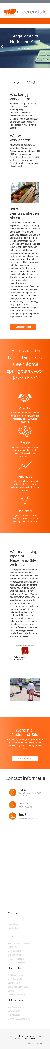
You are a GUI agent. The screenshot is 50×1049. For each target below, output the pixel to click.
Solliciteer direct (23, 327)
